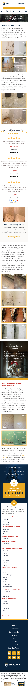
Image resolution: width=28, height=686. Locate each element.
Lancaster (6, 594)
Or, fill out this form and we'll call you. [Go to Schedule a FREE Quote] (14, 496)
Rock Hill (5, 606)
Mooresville (6, 543)
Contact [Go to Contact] (14, 641)
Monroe (5, 577)
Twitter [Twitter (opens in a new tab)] (18, 653)
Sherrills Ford (6, 531)
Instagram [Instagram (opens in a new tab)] (9, 653)
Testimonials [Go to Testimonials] (14, 645)
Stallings (5, 579)
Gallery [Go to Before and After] (14, 635)
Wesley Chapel (7, 587)
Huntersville (6, 558)
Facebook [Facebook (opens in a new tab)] (14, 653)
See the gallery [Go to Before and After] (14, 237)
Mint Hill (5, 563)
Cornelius (5, 553)
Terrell (4, 534)
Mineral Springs (7, 575)
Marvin (5, 572)
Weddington (6, 584)
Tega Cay (6, 608)
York (4, 611)
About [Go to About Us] (14, 638)
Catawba (6, 529)
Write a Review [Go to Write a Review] (2, 11)
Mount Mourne (7, 546)
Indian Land (6, 591)
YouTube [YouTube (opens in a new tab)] (9, 657)
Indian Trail (6, 570)
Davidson (6, 556)
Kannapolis (6, 524)
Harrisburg (6, 522)
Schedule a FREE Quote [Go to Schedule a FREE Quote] (14, 8)
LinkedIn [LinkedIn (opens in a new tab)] (14, 657)
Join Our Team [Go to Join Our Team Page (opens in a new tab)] (14, 648)
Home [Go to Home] (14, 626)
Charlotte (6, 551)
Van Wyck (6, 596)
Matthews (6, 560)
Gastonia (5, 539)
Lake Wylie (6, 603)
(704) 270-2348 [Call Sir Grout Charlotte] (13, 11)
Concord (5, 519)
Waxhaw (5, 582)
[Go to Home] (14, 4)
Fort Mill (5, 601)
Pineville (5, 565)
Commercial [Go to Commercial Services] (14, 632)
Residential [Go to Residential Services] (14, 629)
